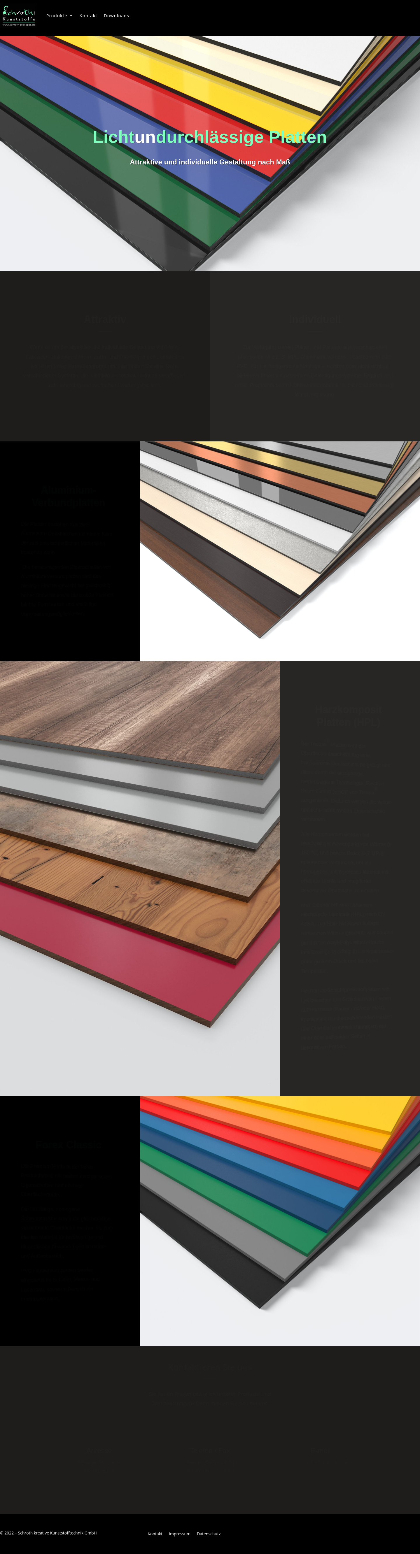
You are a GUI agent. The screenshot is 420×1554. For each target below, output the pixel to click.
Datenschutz (208, 1534)
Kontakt (88, 15)
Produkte (56, 15)
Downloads (116, 15)
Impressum (179, 1534)
